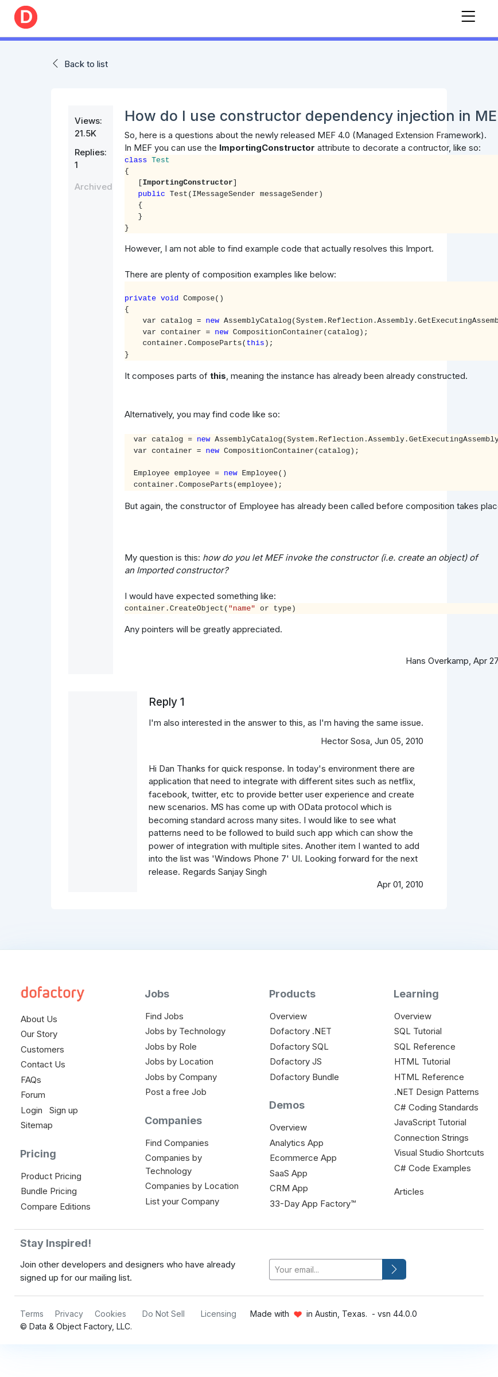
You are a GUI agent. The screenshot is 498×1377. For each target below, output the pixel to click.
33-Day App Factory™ (313, 1203)
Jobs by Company (181, 1076)
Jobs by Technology (185, 1031)
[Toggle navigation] (468, 14)
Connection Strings (431, 1137)
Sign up (63, 1110)
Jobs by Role (171, 1046)
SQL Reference (425, 1046)
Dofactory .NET (301, 1031)
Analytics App (297, 1142)
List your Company (182, 1201)
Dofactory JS (296, 1061)
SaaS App (289, 1173)
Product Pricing (51, 1176)
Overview (288, 1016)
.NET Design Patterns (436, 1091)
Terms (32, 1314)
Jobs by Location (179, 1061)
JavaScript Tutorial (430, 1122)
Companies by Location (192, 1185)
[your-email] (326, 1269)
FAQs (31, 1079)
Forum (33, 1094)
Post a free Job (176, 1091)
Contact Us (43, 1064)
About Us (39, 1019)
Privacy (69, 1314)
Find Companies (177, 1142)
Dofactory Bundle (304, 1076)
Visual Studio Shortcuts (439, 1152)
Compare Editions (56, 1206)
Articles (409, 1191)
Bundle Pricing (49, 1191)
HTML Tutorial (422, 1061)
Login (31, 1110)
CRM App (289, 1188)
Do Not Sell (163, 1314)
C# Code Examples (432, 1168)
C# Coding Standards (436, 1107)
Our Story (39, 1033)
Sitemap (37, 1125)
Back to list (86, 63)
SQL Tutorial (418, 1031)
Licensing (218, 1314)
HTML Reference (429, 1076)
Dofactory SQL (299, 1046)
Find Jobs (164, 1016)
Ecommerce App (303, 1157)
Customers (42, 1049)
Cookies (110, 1314)
